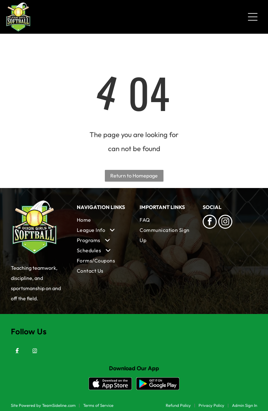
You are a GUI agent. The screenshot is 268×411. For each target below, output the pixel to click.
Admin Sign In (244, 405)
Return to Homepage (134, 175)
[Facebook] (17, 350)
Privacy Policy (211, 405)
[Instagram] (34, 350)
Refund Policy (178, 405)
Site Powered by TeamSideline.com (43, 405)
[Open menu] (252, 17)
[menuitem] (102, 220)
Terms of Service (98, 405)
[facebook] (210, 222)
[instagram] (225, 222)
